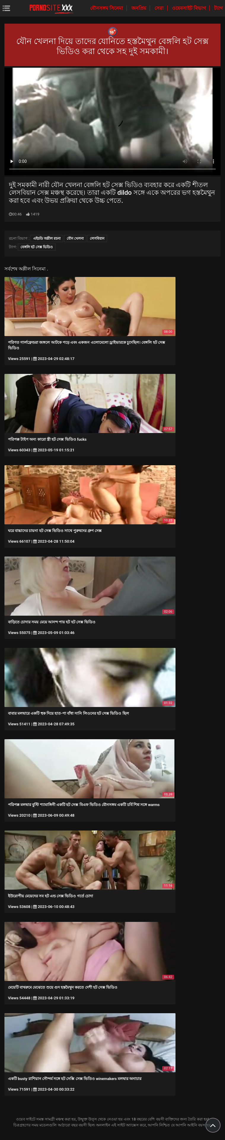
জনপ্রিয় (139, 8)
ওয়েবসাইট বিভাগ (189, 8)
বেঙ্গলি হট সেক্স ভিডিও (36, 247)
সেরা (159, 8)
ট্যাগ (218, 8)
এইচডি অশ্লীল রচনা (46, 238)
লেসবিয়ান (97, 238)
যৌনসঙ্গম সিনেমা (107, 8)
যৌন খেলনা (75, 238)
